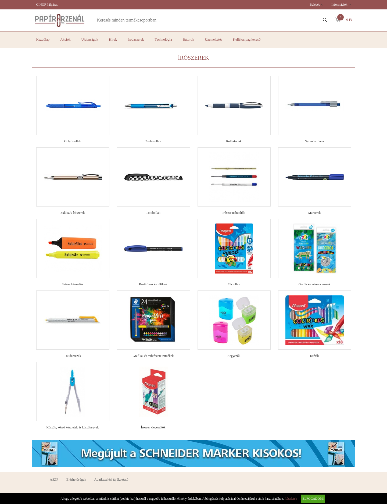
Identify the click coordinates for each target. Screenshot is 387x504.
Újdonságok (89, 39)
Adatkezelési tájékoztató (111, 479)
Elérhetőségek (76, 479)
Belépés (315, 4)
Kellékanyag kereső (247, 39)
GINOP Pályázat (47, 4)
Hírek (113, 39)
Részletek (291, 499)
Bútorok (188, 39)
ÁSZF (54, 479)
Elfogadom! (313, 499)
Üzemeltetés (213, 39)
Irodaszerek (136, 39)
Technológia (163, 39)
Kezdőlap (42, 39)
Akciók (65, 39)
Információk (339, 4)
